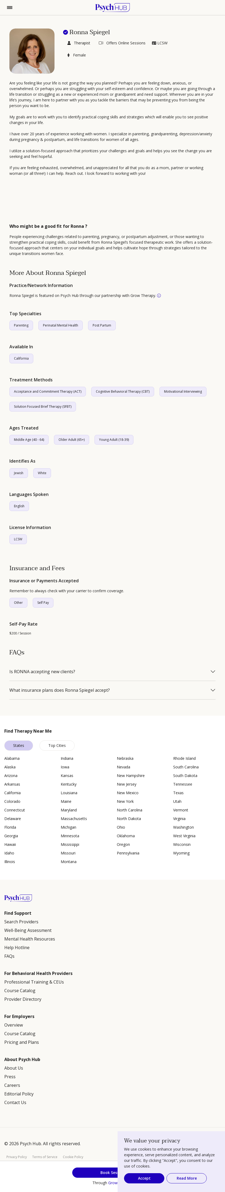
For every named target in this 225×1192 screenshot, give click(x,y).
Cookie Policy (73, 1157)
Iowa (65, 766)
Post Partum (102, 325)
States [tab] (18, 745)
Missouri (68, 853)
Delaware (12, 818)
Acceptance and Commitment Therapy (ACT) (47, 391)
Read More (187, 1178)
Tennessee (182, 784)
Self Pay (43, 602)
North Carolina (129, 810)
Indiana (67, 758)
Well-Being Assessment (28, 930)
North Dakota (129, 818)
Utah (177, 801)
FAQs (9, 956)
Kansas (67, 775)
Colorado (12, 801)
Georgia (11, 835)
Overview (13, 1025)
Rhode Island (184, 758)
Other (18, 602)
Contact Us (15, 1102)
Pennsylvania (128, 853)
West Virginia (184, 835)
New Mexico (128, 792)
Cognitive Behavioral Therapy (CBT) (123, 391)
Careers (12, 1085)
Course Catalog (19, 991)
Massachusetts (74, 818)
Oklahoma (126, 835)
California (21, 358)
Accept (144, 1178)
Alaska (10, 766)
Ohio (121, 827)
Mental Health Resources (29, 939)
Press (10, 1077)
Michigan (68, 827)
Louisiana (69, 792)
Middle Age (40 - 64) (29, 439)
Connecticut (14, 810)
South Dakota (185, 775)
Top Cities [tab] (57, 745)
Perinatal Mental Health (60, 325)
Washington (183, 827)
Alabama (12, 758)
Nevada (123, 766)
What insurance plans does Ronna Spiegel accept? (59, 690)
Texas (178, 792)
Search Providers (21, 922)
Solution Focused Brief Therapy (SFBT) (42, 406)
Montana (69, 861)
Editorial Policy (19, 1094)
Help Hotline (17, 947)
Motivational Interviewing (183, 391)
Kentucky (69, 784)
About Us (13, 1068)
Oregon (123, 844)
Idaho (9, 853)
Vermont (180, 810)
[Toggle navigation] (9, 7)
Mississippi (70, 844)
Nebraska (125, 758)
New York (125, 801)
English (19, 506)
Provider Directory (22, 999)
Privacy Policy (16, 1157)
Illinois (9, 861)
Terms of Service (44, 1157)
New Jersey (126, 784)
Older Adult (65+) (72, 439)
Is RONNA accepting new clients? (42, 671)
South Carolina (186, 766)
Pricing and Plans (21, 1042)
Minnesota (70, 835)
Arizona (10, 775)
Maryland (69, 810)
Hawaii (10, 844)
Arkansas (12, 784)
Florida (10, 827)
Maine (66, 801)
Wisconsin (182, 844)
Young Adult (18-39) (114, 439)
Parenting (21, 325)
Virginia (179, 818)
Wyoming (181, 853)
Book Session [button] (112, 1172)
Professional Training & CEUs (34, 982)
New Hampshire (131, 775)
